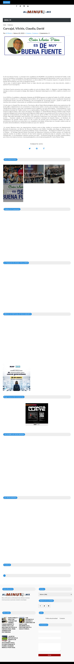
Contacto (62, 618)
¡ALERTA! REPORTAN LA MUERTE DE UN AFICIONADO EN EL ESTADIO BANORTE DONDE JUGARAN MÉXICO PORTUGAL (10, 642)
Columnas (10, 25)
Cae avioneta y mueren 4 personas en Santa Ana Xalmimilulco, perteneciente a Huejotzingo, (27, 623)
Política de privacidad (51, 618)
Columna (28, 33)
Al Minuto (9, 33)
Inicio (4, 25)
